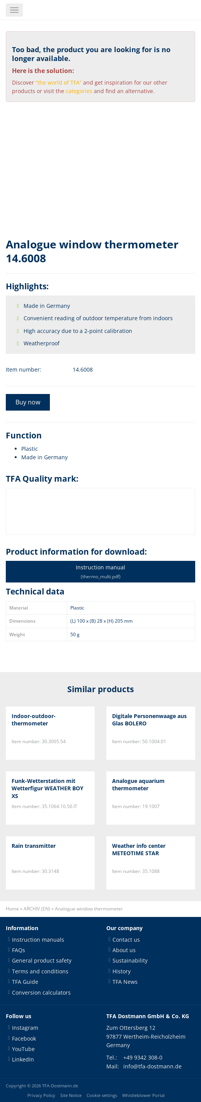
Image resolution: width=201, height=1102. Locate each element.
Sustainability (130, 960)
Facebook (24, 1038)
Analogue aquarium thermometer (138, 784)
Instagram (25, 1027)
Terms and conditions (40, 971)
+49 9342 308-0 (142, 1057)
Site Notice (71, 1095)
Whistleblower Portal (143, 1095)
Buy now (27, 402)
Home (12, 908)
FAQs (18, 950)
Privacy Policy (41, 1095)
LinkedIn (23, 1059)
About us (124, 950)
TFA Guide (25, 981)
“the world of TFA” (59, 82)
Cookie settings (102, 1095)
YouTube (23, 1049)
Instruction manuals (38, 939)
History (121, 971)
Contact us (126, 939)
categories (79, 91)
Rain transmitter (34, 845)
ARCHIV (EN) (37, 908)
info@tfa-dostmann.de (152, 1066)
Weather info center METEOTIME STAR (138, 849)
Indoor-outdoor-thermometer (34, 719)
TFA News (125, 981)
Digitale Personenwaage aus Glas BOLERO (149, 719)
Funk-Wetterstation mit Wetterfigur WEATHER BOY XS (47, 788)
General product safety (42, 960)
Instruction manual (100, 572)
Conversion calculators (41, 992)
